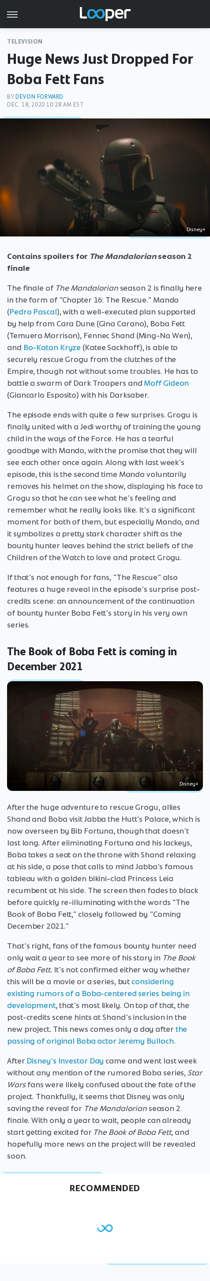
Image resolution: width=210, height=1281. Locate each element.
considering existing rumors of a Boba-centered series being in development (98, 993)
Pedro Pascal (33, 311)
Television (25, 41)
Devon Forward (39, 96)
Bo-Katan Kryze (52, 347)
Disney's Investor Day (65, 1061)
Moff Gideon (166, 383)
